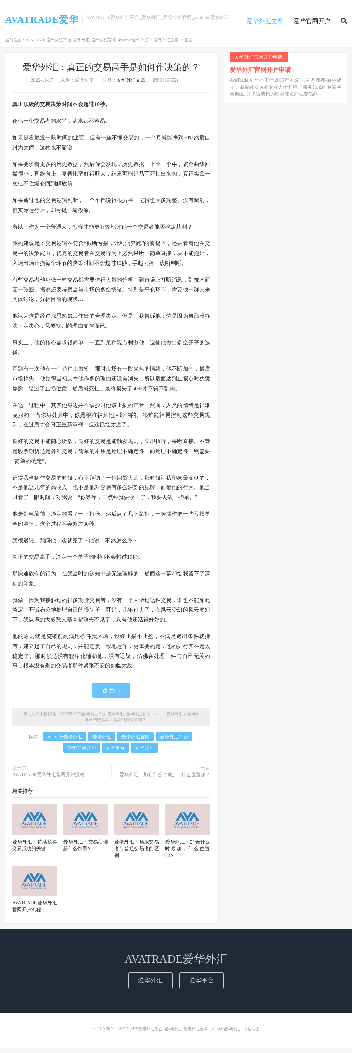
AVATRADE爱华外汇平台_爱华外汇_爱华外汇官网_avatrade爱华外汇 (87, 45)
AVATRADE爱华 (41, 24)
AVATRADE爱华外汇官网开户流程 (48, 779)
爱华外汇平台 (174, 741)
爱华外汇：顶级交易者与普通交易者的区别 (136, 853)
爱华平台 (115, 752)
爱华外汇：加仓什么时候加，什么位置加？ (164, 779)
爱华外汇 (101, 741)
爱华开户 (144, 752)
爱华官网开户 (312, 25)
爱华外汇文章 (265, 25)
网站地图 (251, 1034)
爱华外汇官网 (135, 741)
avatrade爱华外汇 (64, 741)
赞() (111, 695)
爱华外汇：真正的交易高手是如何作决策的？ (111, 72)
